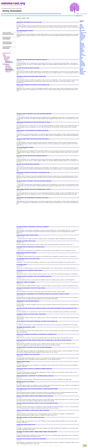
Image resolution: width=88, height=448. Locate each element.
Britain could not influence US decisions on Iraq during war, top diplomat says (36, 334)
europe (4, 55)
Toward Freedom (82, 64)
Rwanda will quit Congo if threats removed (27, 235)
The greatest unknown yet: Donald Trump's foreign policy (31, 76)
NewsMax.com (82, 51)
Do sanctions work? (22, 264)
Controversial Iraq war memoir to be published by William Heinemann (34, 368)
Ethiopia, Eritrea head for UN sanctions (26, 252)
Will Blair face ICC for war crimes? (25, 381)
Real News (81, 57)
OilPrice (81, 52)
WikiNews (81, 70)
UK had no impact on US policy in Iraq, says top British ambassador (34, 113)
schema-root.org (6, 53)
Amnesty (81, 25)
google (78, 13)
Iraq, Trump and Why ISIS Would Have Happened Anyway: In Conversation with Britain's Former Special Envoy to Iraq (46, 308)
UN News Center (82, 65)
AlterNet (81, 24)
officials (6, 59)
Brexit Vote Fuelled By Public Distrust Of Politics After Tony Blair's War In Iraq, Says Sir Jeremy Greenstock (44, 340)
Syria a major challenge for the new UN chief (28, 354)
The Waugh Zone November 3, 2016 (26, 327)
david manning (8, 67)
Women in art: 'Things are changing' (26, 282)
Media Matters (82, 44)
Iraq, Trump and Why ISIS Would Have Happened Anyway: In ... (33, 59)
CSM (80, 31)
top (84, 445)
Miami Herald (82, 45)
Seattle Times (82, 62)
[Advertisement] (28, 47)
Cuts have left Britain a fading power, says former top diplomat (33, 226)
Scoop (81, 59)
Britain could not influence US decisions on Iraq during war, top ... (33, 84)
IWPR (81, 42)
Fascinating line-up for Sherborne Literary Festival (29, 270)
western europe (6, 56)
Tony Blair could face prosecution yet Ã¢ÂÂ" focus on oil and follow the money (37, 403)
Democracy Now (82, 37)
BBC (80, 29)
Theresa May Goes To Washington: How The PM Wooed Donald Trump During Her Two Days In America (43, 293)
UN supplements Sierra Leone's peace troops (28, 258)
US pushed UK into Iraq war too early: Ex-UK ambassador (31, 438)
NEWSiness (81, 49)
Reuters (81, 58)
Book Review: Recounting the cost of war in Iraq (29, 22)
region (4, 54)
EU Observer (82, 38)
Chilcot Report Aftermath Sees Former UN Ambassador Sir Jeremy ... (34, 122)
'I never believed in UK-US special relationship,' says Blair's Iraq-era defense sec (37, 321)
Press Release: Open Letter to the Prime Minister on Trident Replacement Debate (37, 388)
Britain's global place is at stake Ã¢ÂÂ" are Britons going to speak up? (35, 375)
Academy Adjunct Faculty (23, 361)
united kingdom (7, 57)
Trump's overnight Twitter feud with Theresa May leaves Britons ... (33, 138)
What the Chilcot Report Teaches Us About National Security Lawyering (35, 395)
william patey (8, 71)
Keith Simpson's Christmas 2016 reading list (28, 301)
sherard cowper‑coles (9, 70)
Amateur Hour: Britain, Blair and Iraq (26, 424)
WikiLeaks (81, 69)
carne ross (7, 65)
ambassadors (7, 61)
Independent (82, 43)
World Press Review (83, 71)
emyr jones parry (8, 68)
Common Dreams (82, 35)
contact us (78, 15)
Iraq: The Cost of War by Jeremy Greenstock (28, 67)
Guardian (81, 39)
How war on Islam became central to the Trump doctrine (31, 288)
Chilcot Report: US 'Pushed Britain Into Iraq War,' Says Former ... (33, 130)
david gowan (7, 66)
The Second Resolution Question (25, 30)
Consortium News (82, 36)
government (6, 58)
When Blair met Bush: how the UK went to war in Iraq (30, 417)
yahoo (82, 13)
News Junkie (82, 50)
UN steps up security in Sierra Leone (26, 241)
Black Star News (82, 30)
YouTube (85, 13)
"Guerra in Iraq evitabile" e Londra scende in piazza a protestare (33, 410)
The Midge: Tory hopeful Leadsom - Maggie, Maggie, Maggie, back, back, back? (37, 431)
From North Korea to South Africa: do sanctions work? (30, 246)
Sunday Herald (82, 63)
